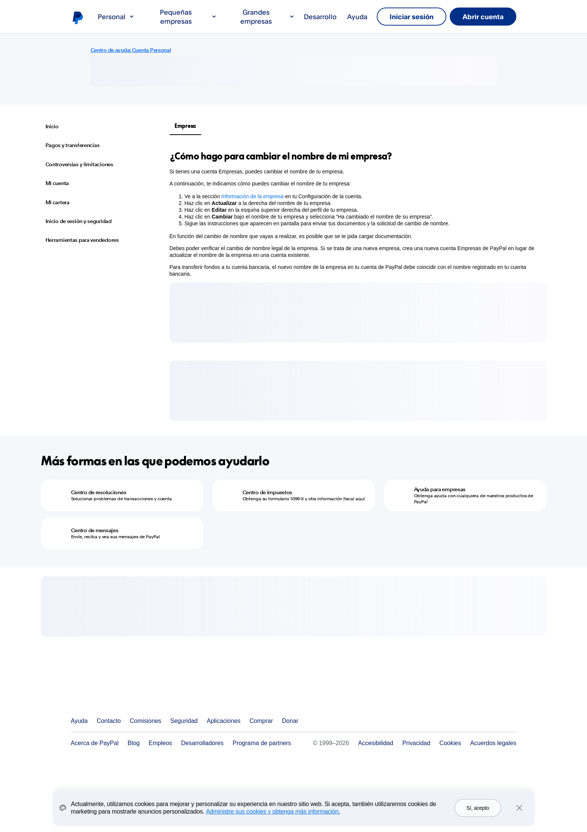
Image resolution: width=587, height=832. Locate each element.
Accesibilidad (375, 743)
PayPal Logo (107, 693)
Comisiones (145, 721)
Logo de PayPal (77, 17)
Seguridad (184, 721)
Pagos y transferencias (73, 145)
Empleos (160, 743)
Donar (290, 721)
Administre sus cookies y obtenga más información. (273, 811)
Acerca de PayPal (94, 743)
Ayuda (357, 16)
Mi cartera (58, 202)
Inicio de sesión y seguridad (79, 221)
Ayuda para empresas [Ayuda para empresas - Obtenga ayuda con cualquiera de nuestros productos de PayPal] (440, 489)
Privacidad (416, 743)
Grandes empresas (267, 16)
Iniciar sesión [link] (412, 16)
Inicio (52, 126)
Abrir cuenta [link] (483, 16)
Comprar (261, 721)
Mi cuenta (57, 183)
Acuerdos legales (493, 743)
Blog (133, 743)
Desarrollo (320, 16)
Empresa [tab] (185, 126)
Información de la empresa (252, 196)
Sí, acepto (477, 808)
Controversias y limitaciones (79, 164)
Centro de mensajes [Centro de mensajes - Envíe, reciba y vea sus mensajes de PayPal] (94, 530)
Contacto (109, 721)
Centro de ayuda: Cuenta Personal (131, 50)
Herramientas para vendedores (82, 240)
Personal (116, 16)
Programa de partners (261, 743)
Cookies (450, 743)
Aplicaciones (224, 721)
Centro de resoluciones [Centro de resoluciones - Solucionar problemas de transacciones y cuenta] (98, 492)
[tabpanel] (353, 213)
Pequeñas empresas (188, 16)
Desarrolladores (202, 743)
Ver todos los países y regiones (510, 721)
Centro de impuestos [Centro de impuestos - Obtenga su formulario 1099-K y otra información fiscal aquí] (268, 492)
